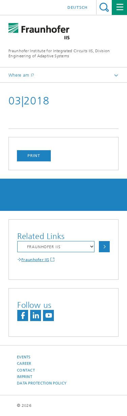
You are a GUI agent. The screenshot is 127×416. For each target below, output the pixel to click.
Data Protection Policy (41, 383)
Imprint (24, 377)
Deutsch (77, 7)
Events (24, 357)
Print (33, 155)
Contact (26, 370)
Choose (104, 246)
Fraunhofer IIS (35, 259)
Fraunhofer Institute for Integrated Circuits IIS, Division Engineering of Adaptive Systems (59, 53)
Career (24, 363)
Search (104, 7)
